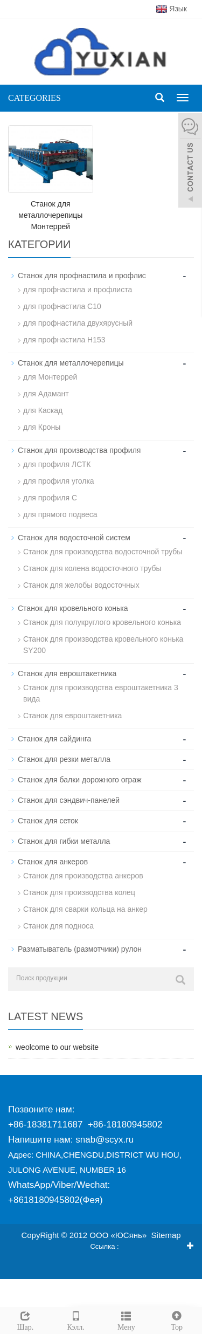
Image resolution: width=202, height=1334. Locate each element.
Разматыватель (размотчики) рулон (80, 949)
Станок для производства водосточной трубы (102, 551)
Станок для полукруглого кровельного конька (102, 622)
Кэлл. (76, 1319)
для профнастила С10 (62, 306)
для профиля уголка (58, 481)
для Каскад (42, 410)
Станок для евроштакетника (67, 673)
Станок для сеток (48, 820)
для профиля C (50, 497)
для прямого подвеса (60, 514)
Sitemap (166, 1235)
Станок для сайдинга (54, 738)
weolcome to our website (57, 1047)
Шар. (25, 1319)
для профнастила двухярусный (78, 323)
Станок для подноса (58, 926)
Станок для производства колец (79, 892)
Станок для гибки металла (64, 841)
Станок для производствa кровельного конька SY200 (103, 645)
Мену (126, 1319)
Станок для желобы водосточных (81, 585)
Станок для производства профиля (79, 450)
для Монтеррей (50, 377)
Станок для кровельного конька (73, 608)
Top (176, 1319)
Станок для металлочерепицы (71, 363)
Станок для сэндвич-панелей (69, 800)
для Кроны (41, 427)
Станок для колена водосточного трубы (92, 568)
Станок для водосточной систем (74, 537)
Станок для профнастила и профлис (82, 275)
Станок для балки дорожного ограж (80, 779)
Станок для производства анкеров (83, 875)
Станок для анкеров (53, 861)
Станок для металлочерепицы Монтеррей (50, 215)
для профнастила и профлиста (77, 289)
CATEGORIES (34, 97)
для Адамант (46, 393)
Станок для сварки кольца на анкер (85, 909)
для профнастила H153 (64, 339)
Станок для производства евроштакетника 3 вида (100, 693)
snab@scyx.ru (104, 1139)
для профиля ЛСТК (56, 464)
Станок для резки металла (64, 759)
